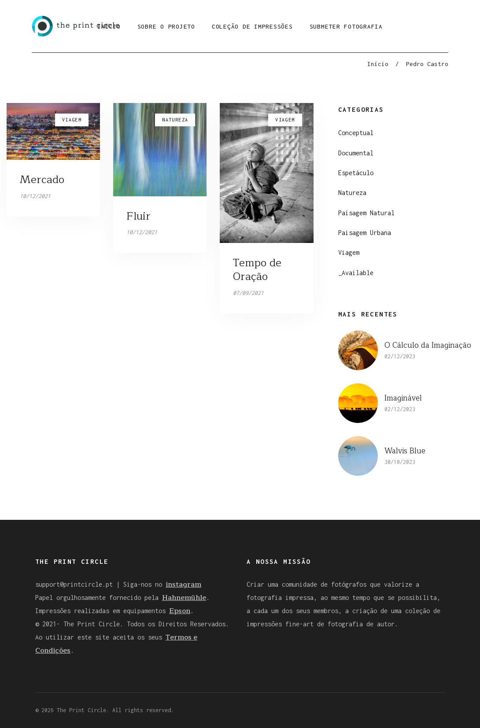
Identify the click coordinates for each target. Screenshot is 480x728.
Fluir (138, 216)
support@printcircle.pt (74, 584)
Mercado (42, 179)
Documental (355, 153)
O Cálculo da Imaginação (427, 345)
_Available (355, 272)
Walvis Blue (404, 451)
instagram (183, 584)
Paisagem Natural (366, 213)
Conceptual (355, 132)
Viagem (348, 252)
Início (377, 63)
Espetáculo (355, 172)
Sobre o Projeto (166, 26)
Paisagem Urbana (364, 232)
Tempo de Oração (257, 269)
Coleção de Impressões (252, 26)
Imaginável (403, 398)
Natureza (352, 192)
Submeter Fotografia (346, 26)
